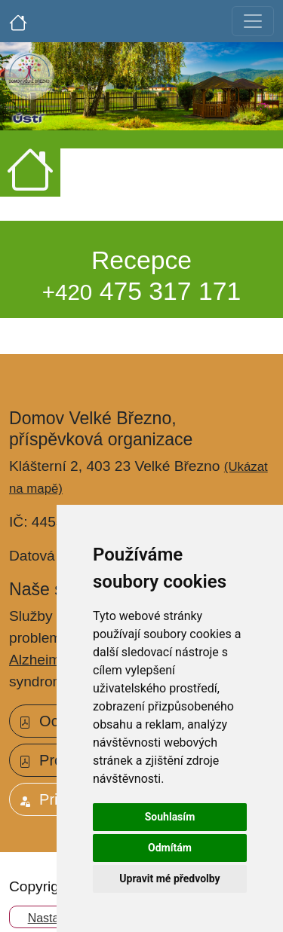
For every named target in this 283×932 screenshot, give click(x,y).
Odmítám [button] (170, 848)
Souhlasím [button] (170, 817)
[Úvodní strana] (18, 21)
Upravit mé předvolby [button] (169, 878)
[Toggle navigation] (253, 21)
